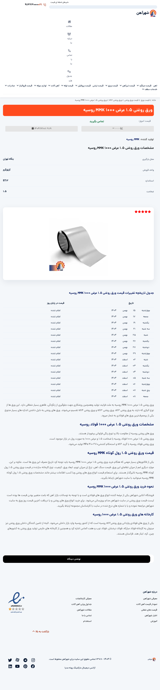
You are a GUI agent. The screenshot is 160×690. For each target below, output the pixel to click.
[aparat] (18, 659)
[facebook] (34, 666)
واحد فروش (148, 170)
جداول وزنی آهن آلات (81, 604)
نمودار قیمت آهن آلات (146, 604)
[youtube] (18, 666)
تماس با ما (87, 615)
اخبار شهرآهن (151, 615)
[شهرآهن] (138, 659)
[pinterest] (26, 666)
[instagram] (34, 659)
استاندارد (149, 181)
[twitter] (11, 659)
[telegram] (26, 659)
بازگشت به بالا (40, 631)
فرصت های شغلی (149, 610)
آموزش (154, 621)
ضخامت (150, 191)
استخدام (87, 621)
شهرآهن (141, 13)
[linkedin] (11, 666)
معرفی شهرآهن (150, 598)
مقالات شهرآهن (84, 610)
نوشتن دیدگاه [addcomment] (75, 558)
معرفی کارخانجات (84, 598)
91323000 (37, 4)
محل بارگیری (148, 159)
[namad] (16, 602)
